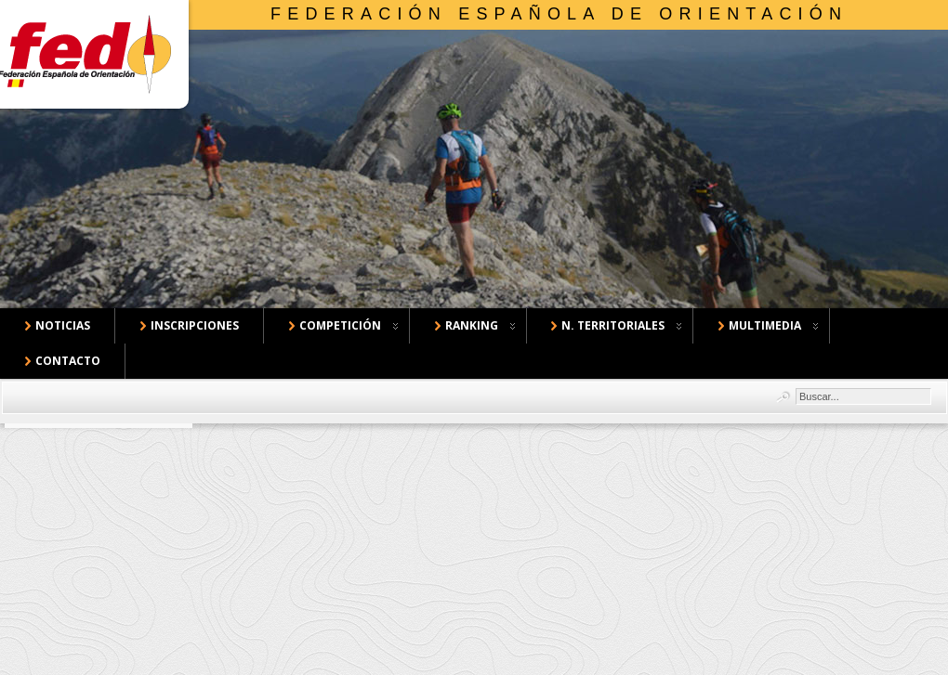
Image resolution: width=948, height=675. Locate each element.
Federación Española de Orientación (559, 14)
